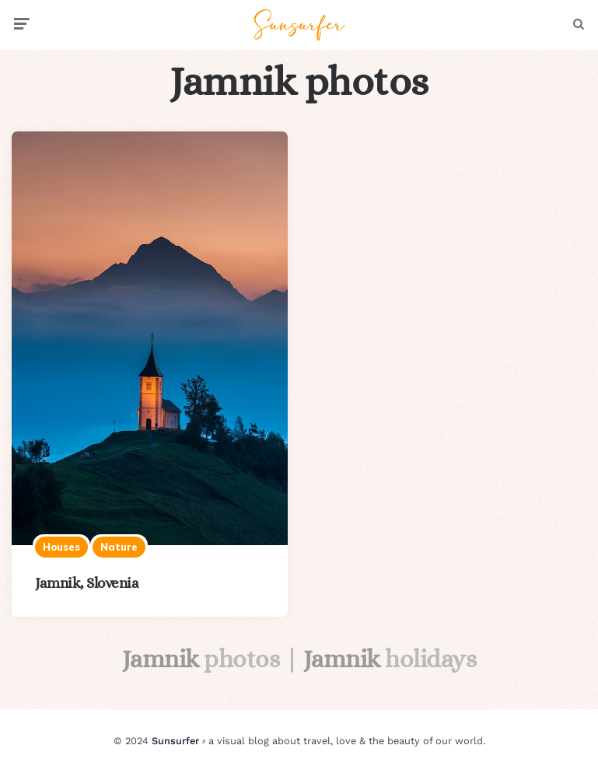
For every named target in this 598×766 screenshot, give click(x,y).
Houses (61, 546)
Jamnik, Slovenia (86, 583)
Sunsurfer (175, 741)
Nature (119, 546)
